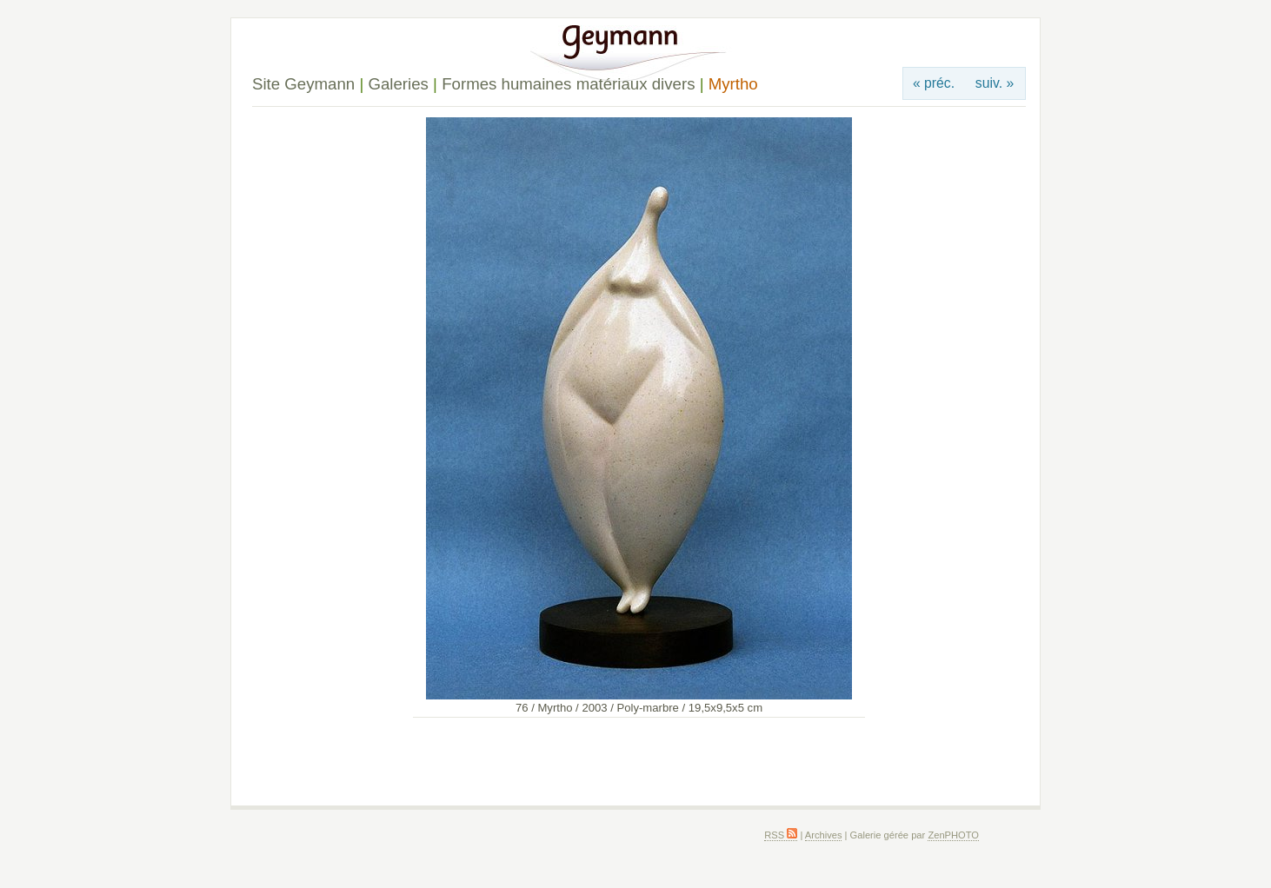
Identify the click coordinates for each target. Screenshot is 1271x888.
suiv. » (994, 83)
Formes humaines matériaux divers (568, 84)
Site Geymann (303, 84)
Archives (823, 835)
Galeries (398, 84)
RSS (780, 835)
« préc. (934, 83)
